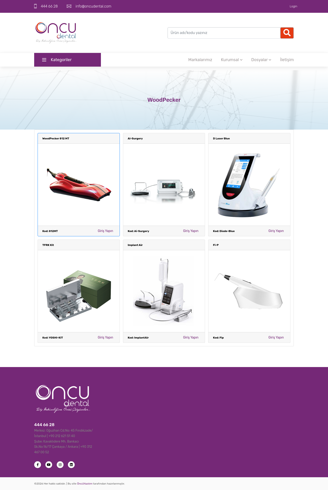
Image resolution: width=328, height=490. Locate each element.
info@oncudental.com (93, 6)
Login (293, 6)
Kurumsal (231, 59)
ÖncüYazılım (84, 483)
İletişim (287, 59)
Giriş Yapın (105, 231)
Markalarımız (200, 59)
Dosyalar (261, 59)
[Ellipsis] (287, 33)
